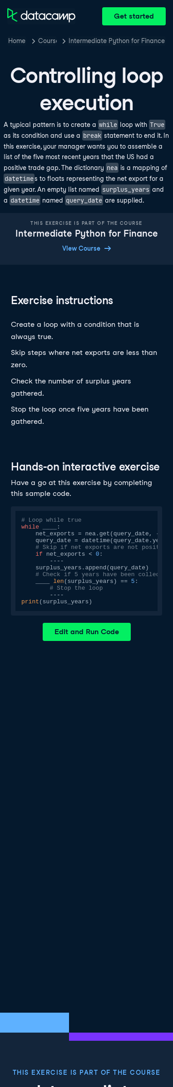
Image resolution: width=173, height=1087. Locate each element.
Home (16, 40)
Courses (47, 40)
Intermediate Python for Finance (117, 40)
